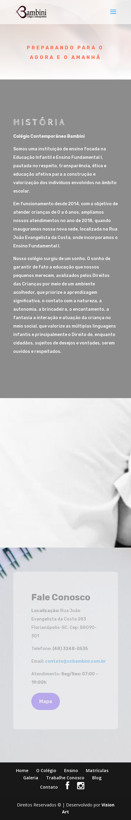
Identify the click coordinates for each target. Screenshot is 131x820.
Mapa (45, 701)
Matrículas (97, 770)
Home (22, 770)
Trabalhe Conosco (65, 778)
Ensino (71, 770)
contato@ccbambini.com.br (75, 661)
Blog (96, 778)
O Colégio (46, 770)
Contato (49, 787)
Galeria (30, 778)
